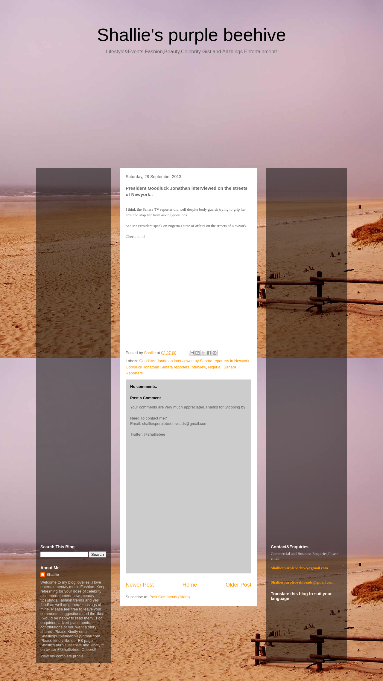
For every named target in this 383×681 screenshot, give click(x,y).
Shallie (52, 574)
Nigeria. (214, 367)
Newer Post (140, 585)
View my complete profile (61, 656)
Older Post (238, 585)
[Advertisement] (191, 113)
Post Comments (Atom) (170, 597)
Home (190, 585)
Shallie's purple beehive (191, 35)
